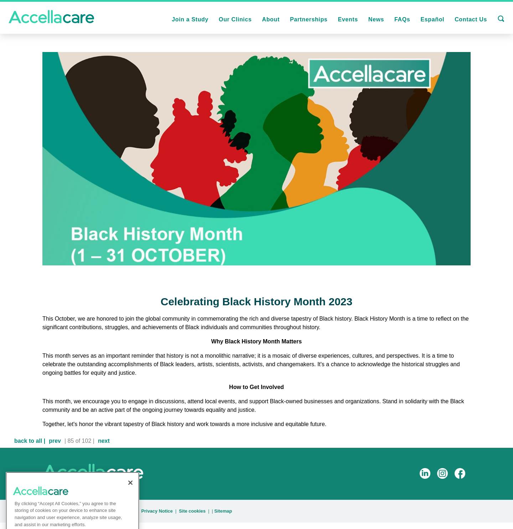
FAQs (402, 19)
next (104, 441)
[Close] (130, 489)
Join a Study (190, 19)
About (270, 19)
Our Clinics (235, 19)
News (376, 19)
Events (348, 19)
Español (432, 19)
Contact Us (471, 19)
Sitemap (223, 511)
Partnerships (309, 19)
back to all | (29, 441)
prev (55, 441)
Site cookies (192, 511)
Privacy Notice (157, 511)
